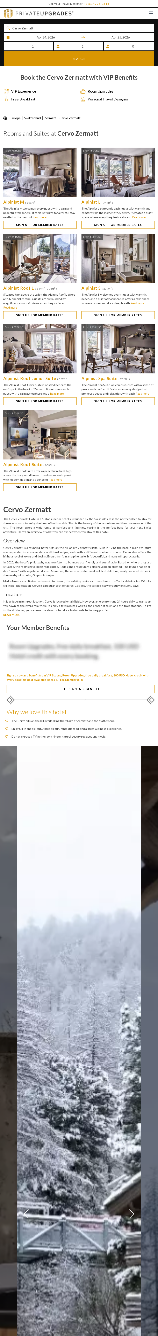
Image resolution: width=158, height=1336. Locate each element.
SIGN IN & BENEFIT (81, 684)
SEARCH (79, 60)
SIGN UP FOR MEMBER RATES (40, 220)
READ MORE (11, 610)
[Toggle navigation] (151, 13)
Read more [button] (39, 212)
